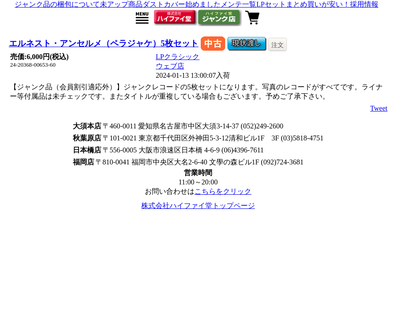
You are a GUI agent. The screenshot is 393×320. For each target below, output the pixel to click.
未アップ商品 (121, 4)
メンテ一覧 (238, 4)
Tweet (379, 108)
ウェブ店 (170, 66)
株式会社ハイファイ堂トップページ (198, 205)
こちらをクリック (223, 191)
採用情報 (364, 4)
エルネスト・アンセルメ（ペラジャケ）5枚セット (103, 43)
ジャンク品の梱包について (57, 4)
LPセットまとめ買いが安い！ (303, 4)
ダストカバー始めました (182, 4)
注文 (277, 44)
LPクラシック (178, 56)
